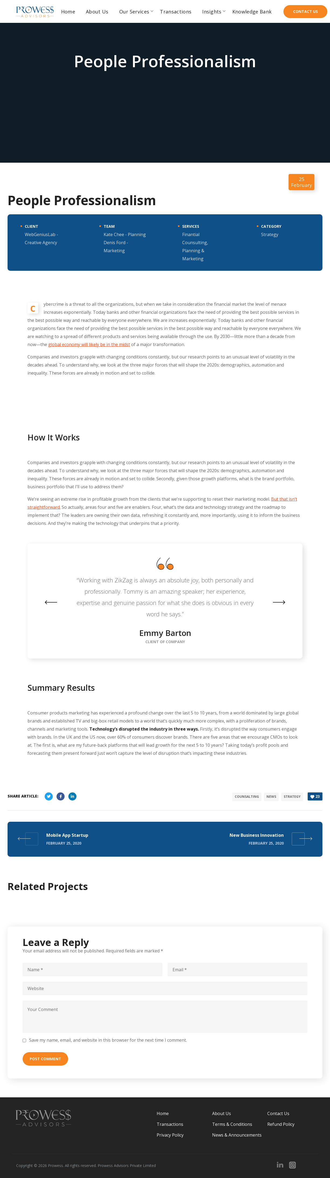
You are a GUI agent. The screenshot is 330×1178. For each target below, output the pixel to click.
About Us (221, 1113)
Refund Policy (280, 1123)
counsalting (246, 796)
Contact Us (278, 1113)
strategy (291, 796)
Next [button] (273, 602)
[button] (305, 11)
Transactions (170, 1123)
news (270, 796)
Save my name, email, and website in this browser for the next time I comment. (108, 1039)
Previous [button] (57, 602)
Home (163, 1113)
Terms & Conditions (232, 1123)
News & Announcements (237, 1134)
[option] (165, 601)
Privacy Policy (170, 1134)
